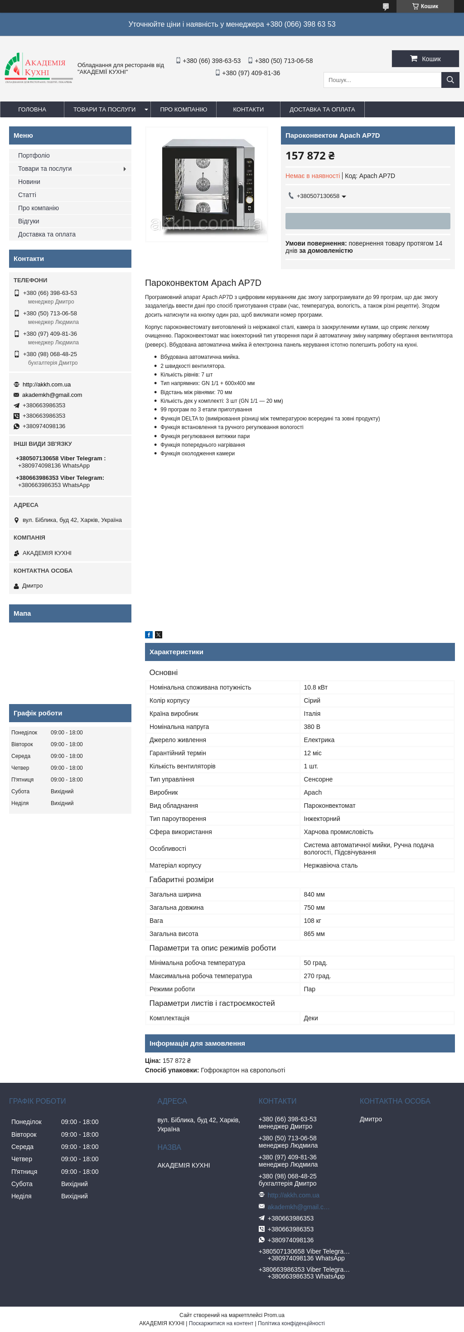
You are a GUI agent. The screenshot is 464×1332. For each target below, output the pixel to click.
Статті (27, 194)
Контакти (248, 109)
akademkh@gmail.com (52, 394)
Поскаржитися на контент (221, 1323)
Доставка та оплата (322, 109)
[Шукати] (450, 80)
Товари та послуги (104, 109)
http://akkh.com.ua (47, 384)
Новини (29, 181)
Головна (32, 109)
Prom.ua (274, 1315)
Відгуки (28, 221)
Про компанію (183, 109)
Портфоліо (34, 155)
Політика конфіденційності (291, 1323)
